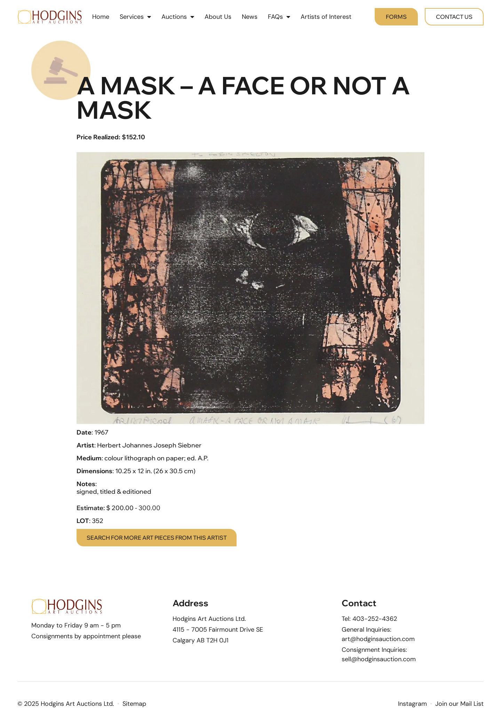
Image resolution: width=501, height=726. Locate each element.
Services (135, 17)
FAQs (279, 17)
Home (100, 17)
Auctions (177, 17)
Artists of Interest (326, 17)
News (249, 17)
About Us (218, 17)
